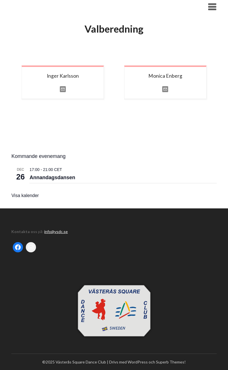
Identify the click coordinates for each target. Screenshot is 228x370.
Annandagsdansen (52, 177)
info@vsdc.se (56, 231)
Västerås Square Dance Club (51, 6)
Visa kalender (25, 195)
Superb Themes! (171, 362)
